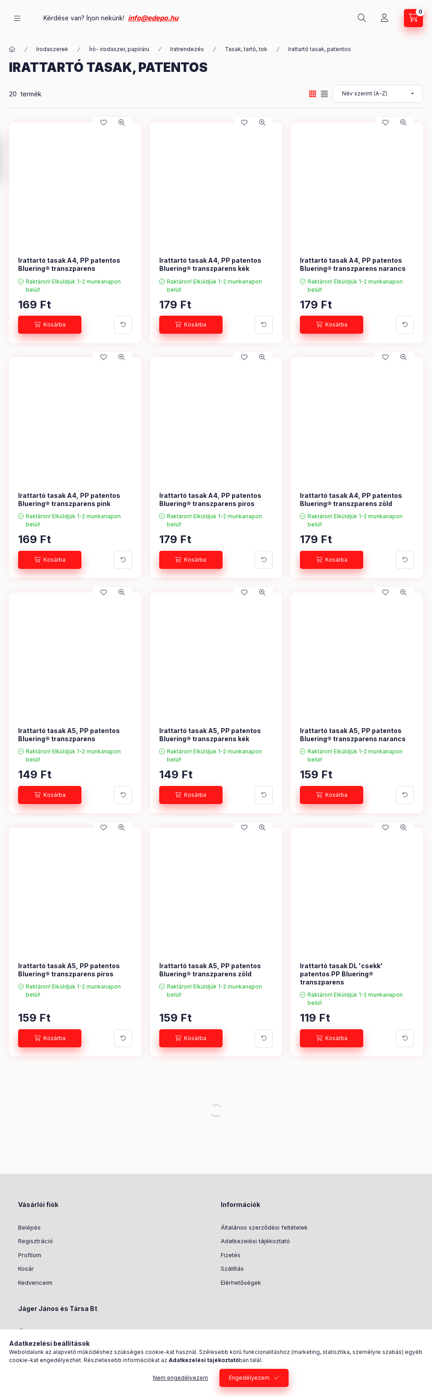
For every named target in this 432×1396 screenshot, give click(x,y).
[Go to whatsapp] (410, 1369)
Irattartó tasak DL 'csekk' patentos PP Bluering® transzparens (341, 974)
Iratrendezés (187, 49)
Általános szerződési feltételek (264, 1227)
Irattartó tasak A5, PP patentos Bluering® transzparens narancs (353, 735)
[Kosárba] (49, 325)
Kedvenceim (35, 1282)
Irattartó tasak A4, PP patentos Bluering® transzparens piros (210, 499)
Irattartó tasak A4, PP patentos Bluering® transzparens (69, 264)
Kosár (26, 1268)
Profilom (29, 1255)
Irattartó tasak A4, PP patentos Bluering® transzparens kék (210, 264)
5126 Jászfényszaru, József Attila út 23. (84, 1331)
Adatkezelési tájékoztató (255, 1241)
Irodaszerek (52, 49)
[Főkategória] (12, 49)
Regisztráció (35, 1241)
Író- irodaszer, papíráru (119, 49)
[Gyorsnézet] (122, 122)
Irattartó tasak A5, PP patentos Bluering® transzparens (69, 735)
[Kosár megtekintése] (413, 18)
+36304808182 (49, 1345)
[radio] (324, 93)
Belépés (29, 1227)
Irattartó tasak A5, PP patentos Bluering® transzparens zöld (210, 970)
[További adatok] (123, 325)
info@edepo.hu (243, 18)
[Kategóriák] (17, 18)
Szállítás (232, 1268)
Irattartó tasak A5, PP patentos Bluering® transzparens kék (210, 735)
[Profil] (384, 18)
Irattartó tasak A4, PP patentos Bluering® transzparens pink (69, 499)
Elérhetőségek (241, 1282)
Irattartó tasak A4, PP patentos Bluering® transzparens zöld (351, 499)
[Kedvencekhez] (104, 122)
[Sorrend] (377, 94)
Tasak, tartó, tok (246, 49)
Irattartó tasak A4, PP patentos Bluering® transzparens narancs (353, 264)
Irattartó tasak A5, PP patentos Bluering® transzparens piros (69, 970)
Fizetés (231, 1255)
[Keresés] (362, 18)
